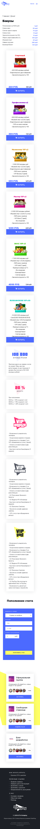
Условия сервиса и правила (20, 822)
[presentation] (18, 645)
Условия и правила (17, 796)
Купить (20, 90)
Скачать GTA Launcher (18, 775)
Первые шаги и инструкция (20, 783)
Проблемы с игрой (17, 785)
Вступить (20, 696)
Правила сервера (17, 781)
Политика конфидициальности (20, 824)
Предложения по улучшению (21, 789)
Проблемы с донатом (18, 787)
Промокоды (20, 825)
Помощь (13, 800)
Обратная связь (16, 798)
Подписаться (20, 726)
